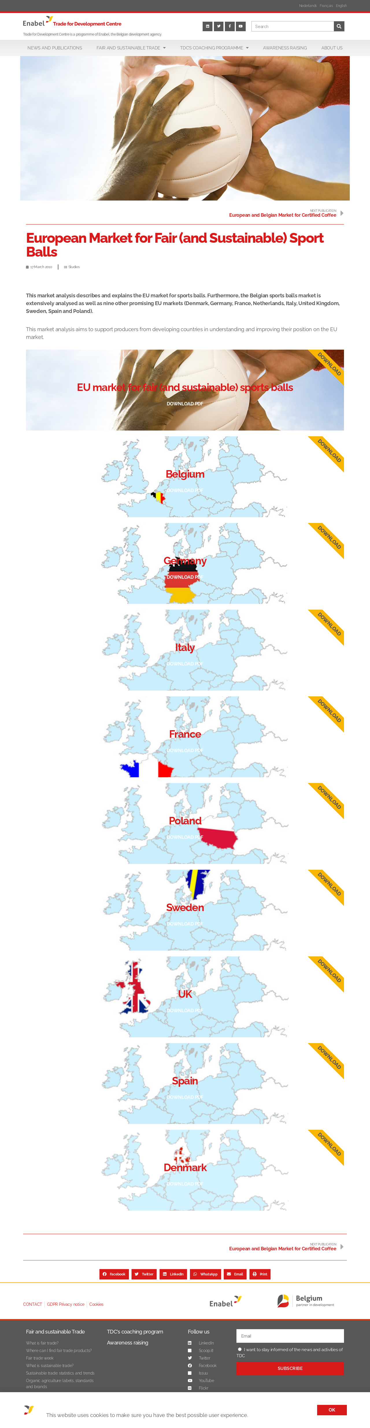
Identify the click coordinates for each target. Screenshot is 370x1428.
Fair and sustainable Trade (55, 1332)
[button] (114, 1274)
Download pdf (185, 404)
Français (326, 6)
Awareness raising (285, 48)
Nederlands (308, 6)
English (341, 6)
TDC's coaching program (135, 1332)
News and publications (54, 48)
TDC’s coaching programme (214, 48)
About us (332, 48)
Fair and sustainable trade (131, 48)
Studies (74, 267)
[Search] (339, 26)
